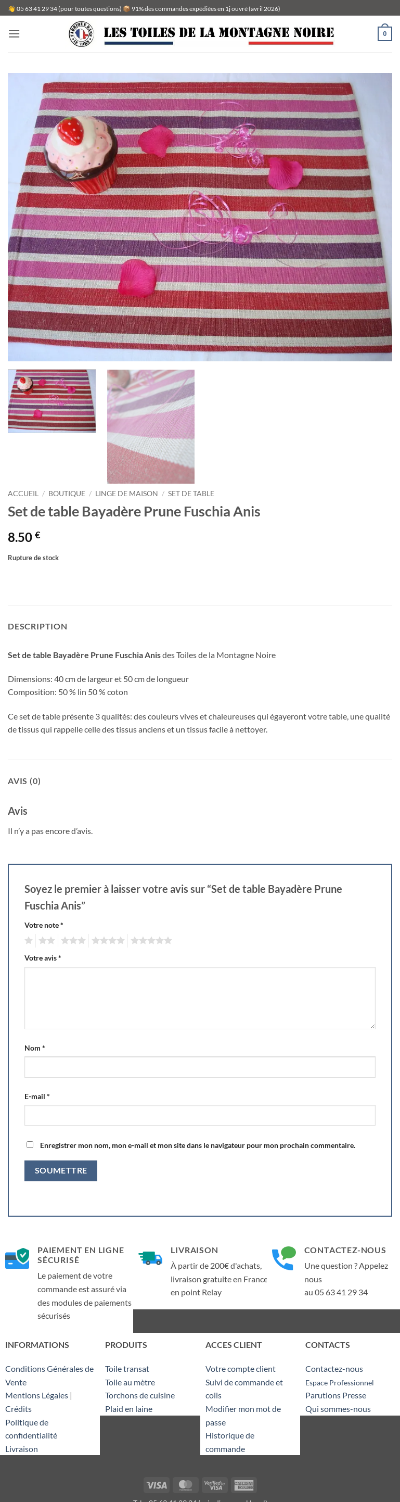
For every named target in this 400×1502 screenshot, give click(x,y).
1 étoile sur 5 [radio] (27, 941)
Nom (34, 1047)
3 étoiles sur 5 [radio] (72, 941)
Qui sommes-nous (338, 1408)
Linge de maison (126, 493)
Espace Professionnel (339, 1382)
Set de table (191, 493)
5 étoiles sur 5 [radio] (149, 941)
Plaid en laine (128, 1408)
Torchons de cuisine (140, 1395)
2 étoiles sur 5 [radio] (45, 941)
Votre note (43, 924)
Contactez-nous (334, 1368)
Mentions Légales (36, 1395)
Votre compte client (240, 1368)
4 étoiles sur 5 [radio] (106, 941)
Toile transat (127, 1368)
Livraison (21, 1449)
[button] (14, 33)
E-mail (37, 1096)
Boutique (66, 493)
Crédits (18, 1408)
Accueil (23, 493)
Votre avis (42, 957)
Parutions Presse (335, 1395)
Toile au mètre (130, 1382)
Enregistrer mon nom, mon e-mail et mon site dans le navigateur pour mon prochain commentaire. (197, 1145)
